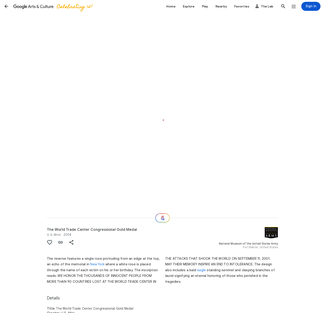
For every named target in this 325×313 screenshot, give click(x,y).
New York (97, 264)
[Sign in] (310, 6)
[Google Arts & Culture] (53, 6)
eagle (201, 270)
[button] (6, 6)
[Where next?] (162, 217)
